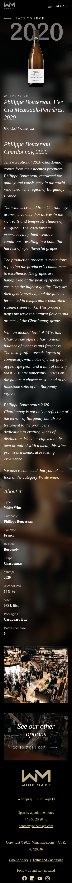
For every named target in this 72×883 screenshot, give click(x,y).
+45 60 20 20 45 (36, 819)
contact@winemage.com (36, 826)
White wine (48, 477)
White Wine (16, 96)
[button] (25, 18)
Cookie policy (19, 860)
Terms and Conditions (48, 860)
